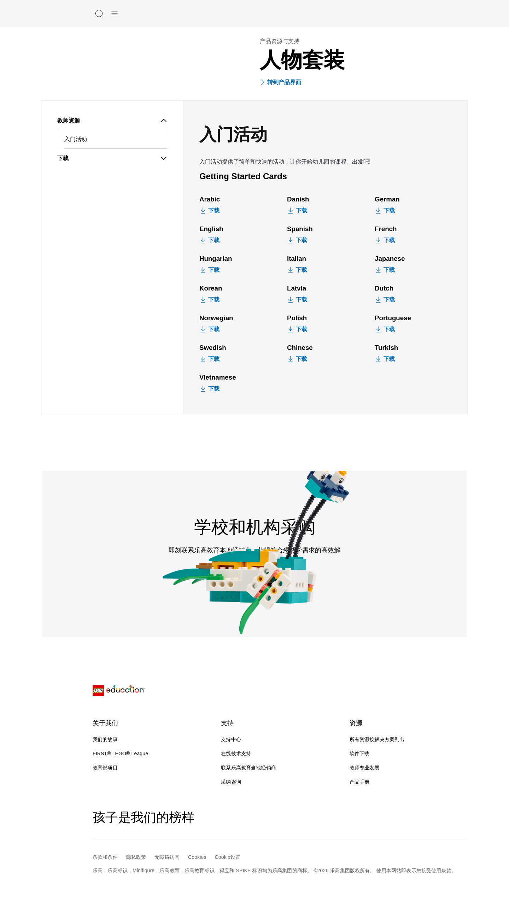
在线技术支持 (241, 753)
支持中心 (231, 739)
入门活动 (75, 139)
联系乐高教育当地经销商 (248, 767)
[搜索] (99, 13)
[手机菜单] (114, 13)
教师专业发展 (365, 767)
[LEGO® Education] (119, 690)
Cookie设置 (228, 857)
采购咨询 (231, 782)
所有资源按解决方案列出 (377, 739)
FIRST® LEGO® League (120, 753)
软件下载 (360, 753)
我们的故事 (105, 739)
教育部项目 (105, 767)
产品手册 (360, 782)
